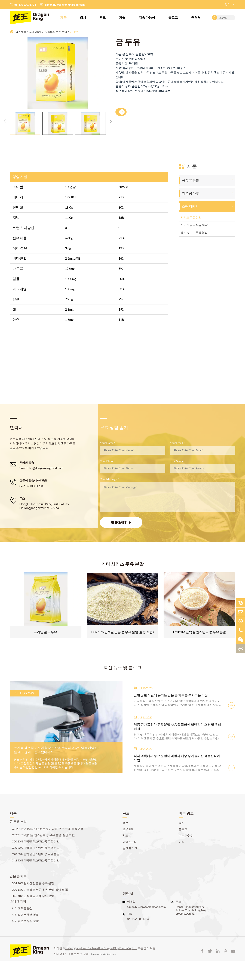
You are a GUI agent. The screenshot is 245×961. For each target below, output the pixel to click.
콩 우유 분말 (190, 180)
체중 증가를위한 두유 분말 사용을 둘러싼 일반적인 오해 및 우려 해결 (175, 728)
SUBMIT (121, 522)
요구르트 (128, 825)
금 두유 (74, 31)
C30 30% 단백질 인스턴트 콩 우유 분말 (35, 844)
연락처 (196, 17)
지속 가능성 (147, 17)
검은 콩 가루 (190, 193)
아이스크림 (129, 838)
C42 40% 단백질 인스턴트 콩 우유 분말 (35, 857)
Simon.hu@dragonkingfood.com (65, 4)
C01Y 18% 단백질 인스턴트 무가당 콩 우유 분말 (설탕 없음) (48, 825)
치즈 (125, 832)
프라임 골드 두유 (45, 633)
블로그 (173, 17)
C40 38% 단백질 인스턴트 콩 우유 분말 (35, 850)
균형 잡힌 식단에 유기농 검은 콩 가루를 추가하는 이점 (172, 696)
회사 (83, 17)
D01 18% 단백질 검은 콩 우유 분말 (33, 880)
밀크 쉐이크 (129, 844)
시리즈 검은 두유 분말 (194, 225)
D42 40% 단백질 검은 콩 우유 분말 (33, 892)
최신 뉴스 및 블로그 (122, 668)
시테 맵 (58, 950)
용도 (102, 17)
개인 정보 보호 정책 (77, 950)
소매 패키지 (36, 31)
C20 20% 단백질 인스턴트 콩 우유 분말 (199, 633)
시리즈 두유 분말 (56, 31)
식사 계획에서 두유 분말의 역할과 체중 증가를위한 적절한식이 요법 (176, 757)
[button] (5, 121)
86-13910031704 (25, 4)
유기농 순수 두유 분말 (194, 232)
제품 (63, 17)
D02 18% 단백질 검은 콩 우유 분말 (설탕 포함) (122, 633)
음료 (125, 819)
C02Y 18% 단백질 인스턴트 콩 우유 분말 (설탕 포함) (43, 831)
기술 (122, 17)
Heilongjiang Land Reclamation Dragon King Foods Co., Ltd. (101, 944)
